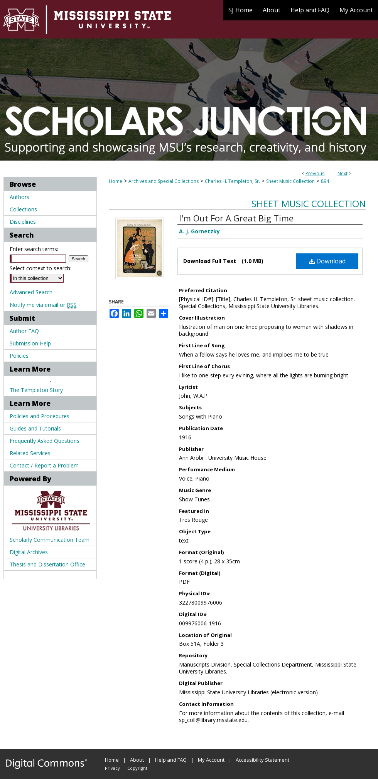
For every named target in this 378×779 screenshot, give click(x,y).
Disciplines (23, 221)
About (137, 759)
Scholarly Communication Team (49, 539)
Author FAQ (24, 331)
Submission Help (30, 343)
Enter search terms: (34, 249)
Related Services (30, 453)
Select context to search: (40, 268)
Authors (19, 197)
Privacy (112, 768)
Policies (19, 355)
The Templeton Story (36, 390)
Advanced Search (31, 292)
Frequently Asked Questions (44, 440)
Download (327, 261)
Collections (23, 209)
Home (115, 181)
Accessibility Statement (262, 759)
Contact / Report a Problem (44, 465)
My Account (211, 759)
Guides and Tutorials (35, 428)
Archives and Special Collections (163, 181)
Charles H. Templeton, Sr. (232, 181)
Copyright (137, 768)
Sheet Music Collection (290, 181)
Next (343, 173)
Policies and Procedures (39, 416)
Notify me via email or (43, 304)
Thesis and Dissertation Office (47, 564)
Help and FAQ (171, 759)
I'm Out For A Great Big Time (236, 218)
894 (325, 181)
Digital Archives (29, 552)
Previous (314, 173)
